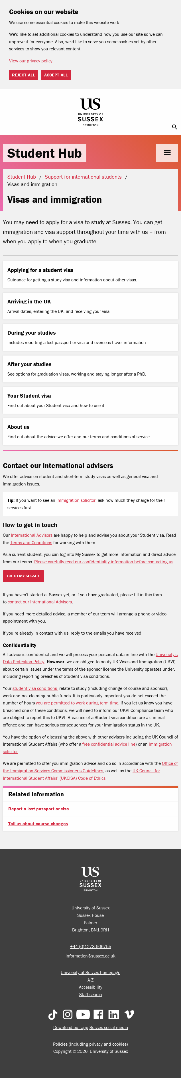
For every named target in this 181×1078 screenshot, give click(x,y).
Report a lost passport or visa (38, 809)
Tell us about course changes (38, 823)
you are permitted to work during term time (77, 703)
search (174, 127)
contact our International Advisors (40, 602)
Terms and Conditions (31, 542)
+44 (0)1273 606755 (90, 946)
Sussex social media (109, 1027)
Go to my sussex (23, 576)
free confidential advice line (108, 744)
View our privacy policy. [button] (31, 61)
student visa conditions (35, 688)
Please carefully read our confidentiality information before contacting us (103, 561)
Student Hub (44, 153)
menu (167, 153)
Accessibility (90, 987)
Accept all (56, 75)
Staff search (90, 994)
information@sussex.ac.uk (90, 956)
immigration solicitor (75, 500)
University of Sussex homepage (90, 972)
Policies (60, 1044)
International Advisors (31, 535)
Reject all (23, 75)
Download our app (70, 1027)
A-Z (90, 980)
